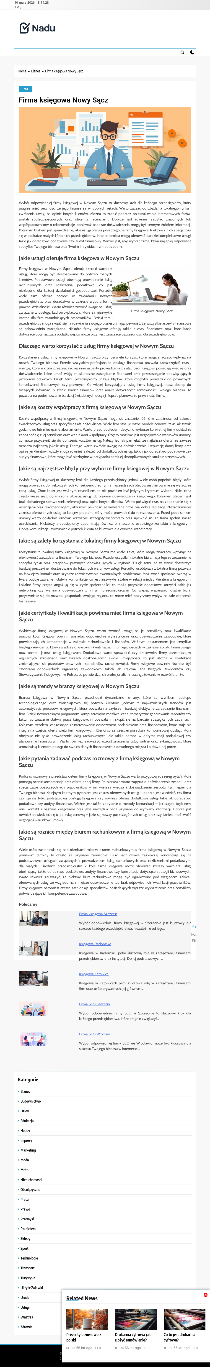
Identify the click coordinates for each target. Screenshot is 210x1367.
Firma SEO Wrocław (94, 1034)
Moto (25, 1169)
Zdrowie (26, 1326)
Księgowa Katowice (94, 973)
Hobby (25, 1130)
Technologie (29, 1257)
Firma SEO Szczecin (94, 1003)
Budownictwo (31, 1100)
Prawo (25, 1208)
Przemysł (27, 1218)
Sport (25, 1247)
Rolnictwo (28, 1228)
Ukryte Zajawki (32, 1287)
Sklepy (25, 1238)
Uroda (25, 1297)
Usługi (25, 1306)
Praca (25, 1198)
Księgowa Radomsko (95, 943)
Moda (25, 1159)
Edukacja (27, 1120)
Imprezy (26, 1139)
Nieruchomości (31, 1179)
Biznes (26, 88)
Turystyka (28, 1277)
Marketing (28, 1149)
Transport (28, 1267)
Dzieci (25, 1110)
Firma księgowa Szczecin (98, 913)
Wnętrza (27, 1316)
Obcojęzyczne (30, 1189)
